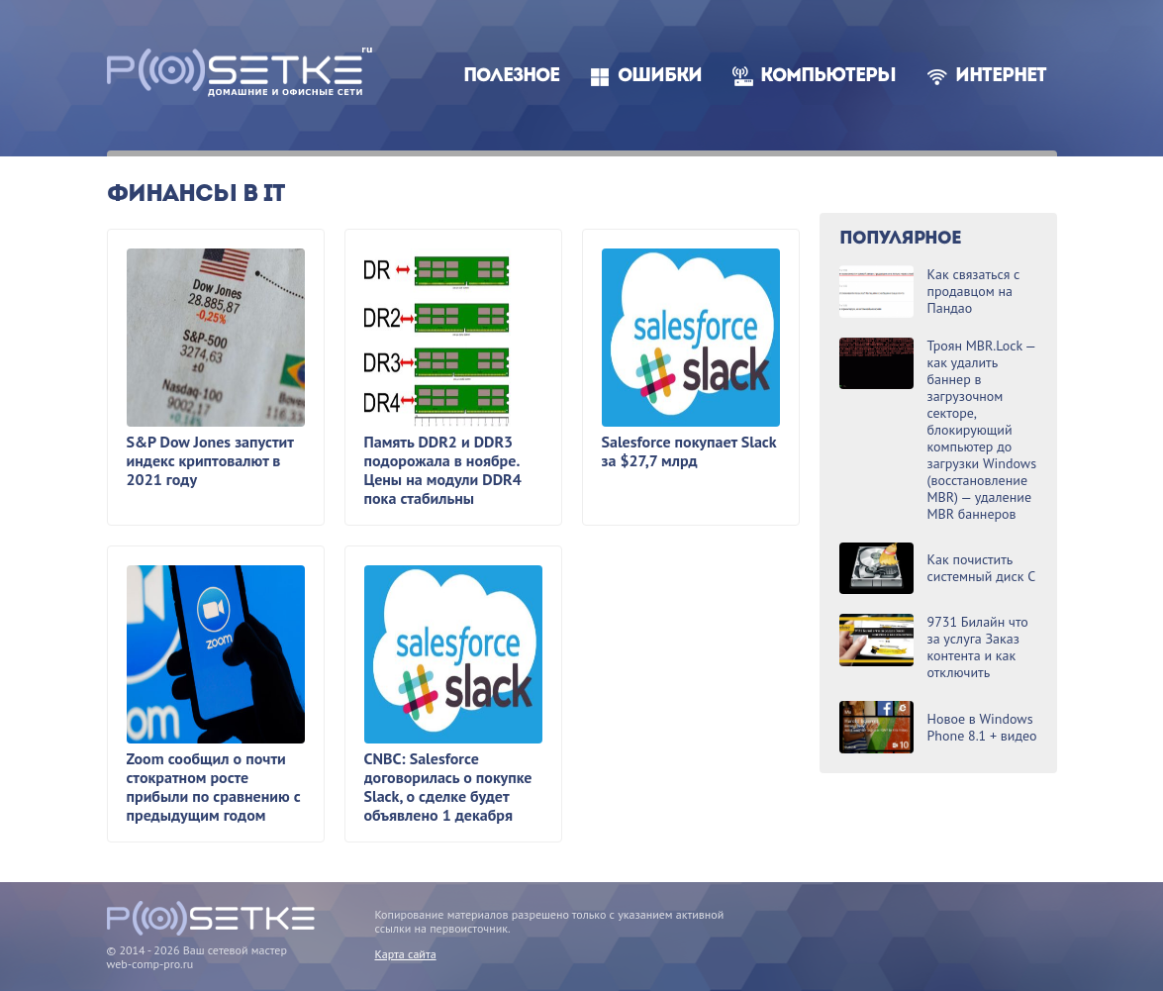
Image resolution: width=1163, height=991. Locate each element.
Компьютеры (828, 76)
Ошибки (660, 76)
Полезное (511, 76)
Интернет (1000, 76)
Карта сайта (405, 953)
